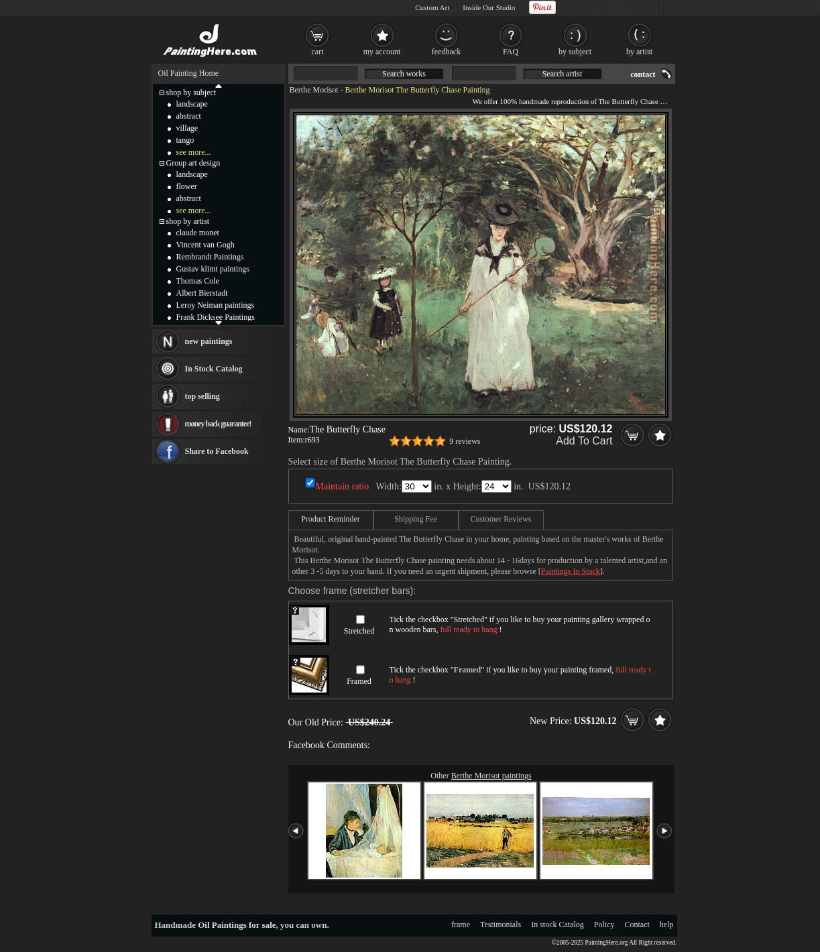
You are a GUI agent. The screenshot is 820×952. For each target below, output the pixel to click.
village (187, 128)
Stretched (359, 631)
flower (186, 186)
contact (642, 74)
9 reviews (464, 441)
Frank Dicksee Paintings (215, 317)
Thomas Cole (197, 281)
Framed (359, 681)
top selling (202, 396)
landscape (192, 104)
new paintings (209, 341)
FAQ (510, 51)
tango (185, 140)
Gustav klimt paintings (212, 269)
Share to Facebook (217, 451)
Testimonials (500, 924)
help (667, 924)
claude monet (197, 232)
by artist (639, 51)
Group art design (193, 163)
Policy (604, 924)
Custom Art (432, 7)
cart (318, 51)
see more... (193, 152)
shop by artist (188, 221)
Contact (637, 924)
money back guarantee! (218, 423)
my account (382, 51)
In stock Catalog (557, 924)
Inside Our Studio (489, 7)
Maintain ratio (342, 486)
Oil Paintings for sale (237, 925)
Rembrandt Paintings (210, 256)
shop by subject (191, 92)
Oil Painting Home (188, 73)
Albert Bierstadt (202, 293)
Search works (404, 73)
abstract (188, 116)
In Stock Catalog (214, 368)
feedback (446, 51)
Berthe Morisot (314, 90)
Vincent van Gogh (205, 244)
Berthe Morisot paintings (491, 775)
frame (460, 924)
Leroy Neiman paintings (215, 305)
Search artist (562, 73)
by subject (575, 51)
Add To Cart (584, 441)
